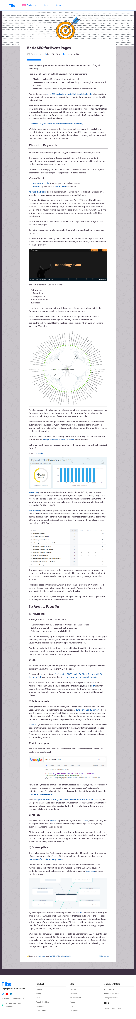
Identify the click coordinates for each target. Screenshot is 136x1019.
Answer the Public (41, 183)
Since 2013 (33, 725)
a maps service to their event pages (58, 440)
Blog (46, 5)
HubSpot (54, 821)
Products (29, 5)
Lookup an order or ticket (113, 1008)
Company (73, 989)
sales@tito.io (6, 999)
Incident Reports (41, 1010)
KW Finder (39, 454)
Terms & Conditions (42, 1002)
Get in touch (105, 956)
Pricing (38, 994)
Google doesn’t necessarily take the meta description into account (63, 800)
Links (71, 1006)
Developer (73, 994)
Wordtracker (60, 187)
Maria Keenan (36, 54)
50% (86, 821)
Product (72, 1002)
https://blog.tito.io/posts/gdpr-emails (80, 677)
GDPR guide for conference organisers (46, 859)
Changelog (74, 1010)
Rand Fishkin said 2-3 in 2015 (88, 710)
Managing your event (111, 998)
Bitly (93, 686)
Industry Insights (72, 54)
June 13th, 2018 (53, 54)
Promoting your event (111, 994)
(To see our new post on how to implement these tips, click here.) (56, 124)
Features (39, 989)
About (58, 5)
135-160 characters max (42, 794)
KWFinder (37, 187)
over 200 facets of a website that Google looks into (69, 94)
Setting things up (110, 989)
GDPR (80, 913)
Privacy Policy (41, 1006)
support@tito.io (18, 999)
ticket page (90, 871)
